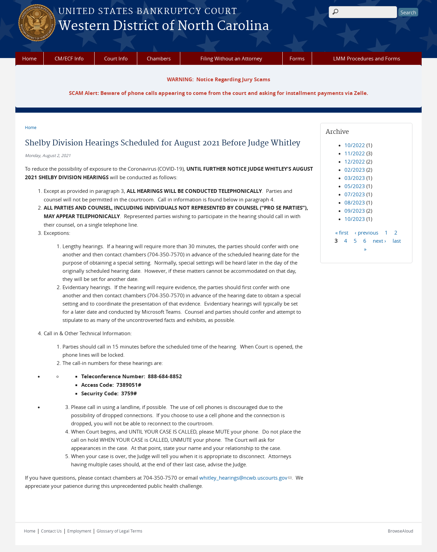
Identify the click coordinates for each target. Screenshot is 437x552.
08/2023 (354, 202)
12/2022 (354, 161)
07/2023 (354, 194)
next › (379, 240)
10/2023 (354, 218)
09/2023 (354, 210)
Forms (297, 58)
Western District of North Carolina (163, 26)
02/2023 (354, 169)
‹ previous (366, 232)
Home (29, 58)
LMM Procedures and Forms (366, 58)
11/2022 (354, 153)
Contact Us (51, 531)
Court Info (116, 58)
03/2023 (354, 177)
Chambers (159, 58)
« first (341, 232)
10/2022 (354, 145)
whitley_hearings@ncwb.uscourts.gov (245, 477)
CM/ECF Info (69, 58)
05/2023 (354, 186)
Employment (79, 531)
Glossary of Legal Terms (119, 531)
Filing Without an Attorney (231, 58)
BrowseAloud (400, 531)
